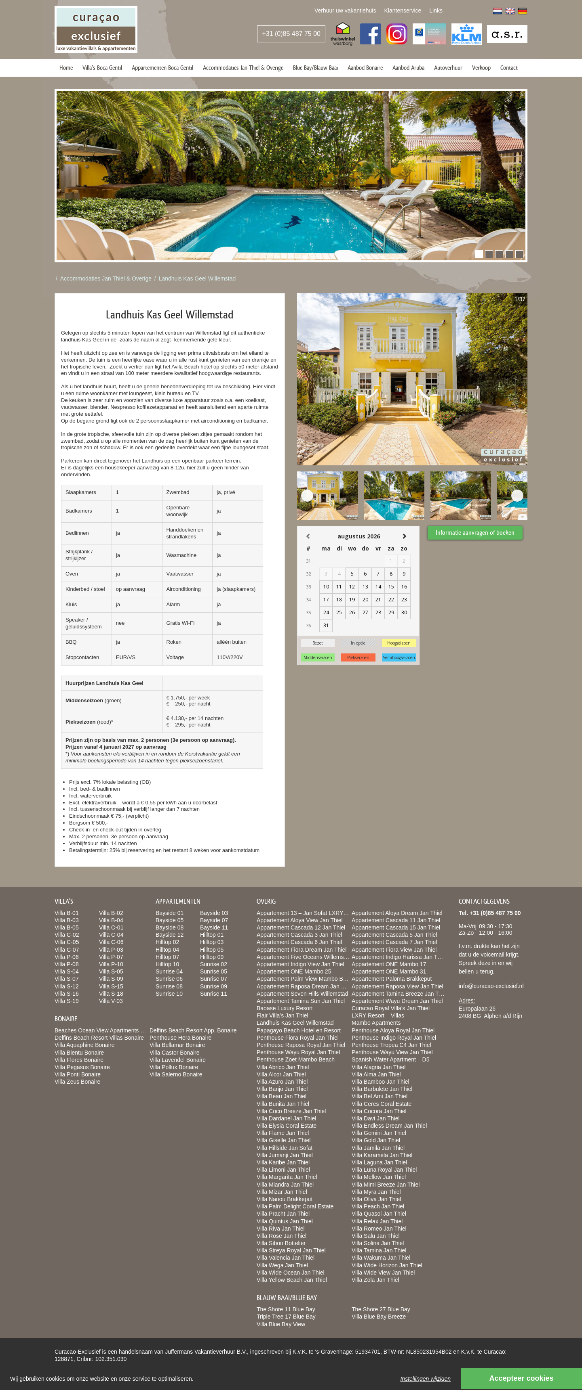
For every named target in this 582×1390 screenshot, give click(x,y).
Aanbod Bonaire (365, 67)
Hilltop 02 (167, 942)
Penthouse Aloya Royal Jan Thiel (393, 1030)
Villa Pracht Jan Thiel (283, 1213)
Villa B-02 (111, 913)
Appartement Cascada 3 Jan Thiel (299, 935)
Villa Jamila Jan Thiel (378, 1148)
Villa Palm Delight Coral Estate (295, 1206)
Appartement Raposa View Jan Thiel (397, 986)
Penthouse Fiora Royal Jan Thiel (298, 1037)
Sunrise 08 (169, 986)
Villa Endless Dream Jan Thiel (389, 1125)
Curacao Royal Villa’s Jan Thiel (391, 1008)
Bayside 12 (169, 935)
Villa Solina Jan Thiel (378, 1243)
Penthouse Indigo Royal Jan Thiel (394, 1037)
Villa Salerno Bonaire (176, 1074)
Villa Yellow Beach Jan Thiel (292, 1280)
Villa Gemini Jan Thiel (379, 1133)
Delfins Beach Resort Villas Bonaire (99, 1037)
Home (66, 67)
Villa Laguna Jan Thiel (379, 1162)
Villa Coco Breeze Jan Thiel (291, 1111)
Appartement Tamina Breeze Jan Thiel (400, 993)
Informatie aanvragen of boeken (475, 532)
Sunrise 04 (169, 971)
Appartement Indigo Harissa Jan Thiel (399, 957)
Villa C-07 (67, 949)
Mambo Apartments (376, 1022)
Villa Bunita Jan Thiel (283, 1104)
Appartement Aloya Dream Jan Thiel (397, 913)
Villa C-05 (67, 942)
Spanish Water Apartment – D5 (390, 1059)
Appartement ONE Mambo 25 (294, 971)
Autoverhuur (448, 67)
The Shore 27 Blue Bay (381, 1309)
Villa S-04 (67, 971)
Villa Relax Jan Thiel (377, 1221)
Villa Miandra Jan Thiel (285, 1184)
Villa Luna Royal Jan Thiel (384, 1169)
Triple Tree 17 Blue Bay (286, 1316)
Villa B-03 (67, 920)
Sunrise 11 (213, 993)
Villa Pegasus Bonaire (82, 1067)
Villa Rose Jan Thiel (281, 1236)
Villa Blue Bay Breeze (379, 1316)
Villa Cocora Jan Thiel (379, 1111)
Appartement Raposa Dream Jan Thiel (305, 986)
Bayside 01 (169, 913)
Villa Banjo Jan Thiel (282, 1089)
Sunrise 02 (213, 964)
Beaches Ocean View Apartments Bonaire (107, 1030)
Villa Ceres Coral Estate (381, 1104)
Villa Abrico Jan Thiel (283, 1067)
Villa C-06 (111, 942)
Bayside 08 (169, 927)
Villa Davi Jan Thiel (376, 1118)
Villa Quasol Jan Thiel (379, 1213)
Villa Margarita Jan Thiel (287, 1177)
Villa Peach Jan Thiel (378, 1206)
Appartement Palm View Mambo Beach (306, 979)
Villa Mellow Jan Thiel (379, 1177)
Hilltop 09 (212, 957)
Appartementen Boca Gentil (162, 67)
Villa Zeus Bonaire (77, 1081)
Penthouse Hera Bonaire (180, 1037)
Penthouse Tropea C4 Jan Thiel (391, 1045)
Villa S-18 (111, 993)
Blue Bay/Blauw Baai (315, 67)
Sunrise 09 (213, 986)
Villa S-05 (111, 971)
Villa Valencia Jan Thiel (285, 1257)
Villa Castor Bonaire (174, 1052)
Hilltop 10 (167, 964)
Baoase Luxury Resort (285, 1008)
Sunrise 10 (169, 993)
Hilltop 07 (167, 957)
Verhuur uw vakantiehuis (345, 10)
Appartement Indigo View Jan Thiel (300, 964)
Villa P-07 (111, 957)
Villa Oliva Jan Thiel (376, 1199)
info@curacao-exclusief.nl (491, 986)
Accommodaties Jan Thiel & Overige (243, 67)
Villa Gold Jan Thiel (376, 1140)
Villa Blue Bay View (281, 1324)
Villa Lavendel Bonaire (178, 1060)
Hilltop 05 (212, 949)
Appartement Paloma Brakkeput (392, 979)
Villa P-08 (67, 964)
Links (436, 10)
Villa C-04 (111, 935)
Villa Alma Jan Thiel (376, 1074)
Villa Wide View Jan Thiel (383, 1272)
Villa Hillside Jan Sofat (284, 1148)
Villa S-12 (67, 986)
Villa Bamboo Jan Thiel (380, 1081)
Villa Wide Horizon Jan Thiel (387, 1265)
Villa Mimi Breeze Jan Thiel (386, 1184)
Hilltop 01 (212, 935)
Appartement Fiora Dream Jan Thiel (301, 949)
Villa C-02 (67, 935)
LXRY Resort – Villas (378, 1015)
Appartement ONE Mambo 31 (389, 971)
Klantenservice (402, 10)
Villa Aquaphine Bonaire (84, 1045)
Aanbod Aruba (408, 67)
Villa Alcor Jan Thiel (281, 1074)
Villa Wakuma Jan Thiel (381, 1257)
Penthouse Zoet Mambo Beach (296, 1059)
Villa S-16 (67, 993)
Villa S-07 (67, 979)
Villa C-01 (111, 927)
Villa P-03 (111, 949)
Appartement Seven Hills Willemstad (302, 993)
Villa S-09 (111, 979)
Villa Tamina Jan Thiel (379, 1250)
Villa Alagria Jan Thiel (378, 1067)
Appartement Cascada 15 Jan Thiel (396, 927)
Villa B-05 (67, 927)
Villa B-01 (67, 913)
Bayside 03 (214, 913)
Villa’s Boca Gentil (102, 67)
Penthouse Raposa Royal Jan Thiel (301, 1045)
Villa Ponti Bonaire (78, 1074)
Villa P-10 (111, 964)
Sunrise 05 (213, 971)
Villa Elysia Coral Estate (286, 1125)
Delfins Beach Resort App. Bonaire (193, 1030)
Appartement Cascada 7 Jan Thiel (394, 942)
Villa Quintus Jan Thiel (285, 1221)
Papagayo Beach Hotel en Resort (299, 1030)
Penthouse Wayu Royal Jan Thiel (298, 1052)
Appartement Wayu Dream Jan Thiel (397, 1001)
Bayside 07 (214, 920)
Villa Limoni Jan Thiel (283, 1169)
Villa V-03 (111, 1001)
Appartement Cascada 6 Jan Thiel (299, 942)
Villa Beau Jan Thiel (281, 1096)
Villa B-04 (111, 920)
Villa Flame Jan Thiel (283, 1133)
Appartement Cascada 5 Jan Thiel (394, 935)
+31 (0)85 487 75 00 (291, 33)
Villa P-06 (67, 957)
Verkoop (481, 67)
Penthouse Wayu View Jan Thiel (392, 1052)
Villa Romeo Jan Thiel (379, 1228)
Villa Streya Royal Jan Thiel (291, 1250)
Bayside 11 (214, 927)
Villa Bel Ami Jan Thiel (379, 1096)
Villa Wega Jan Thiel (282, 1265)
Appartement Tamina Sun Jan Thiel (301, 1001)
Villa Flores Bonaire (79, 1060)
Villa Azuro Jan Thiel (282, 1081)
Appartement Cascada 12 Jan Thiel (301, 927)
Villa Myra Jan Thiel (376, 1192)
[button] (479, 254)
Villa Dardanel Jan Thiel (286, 1118)
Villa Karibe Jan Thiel (283, 1162)
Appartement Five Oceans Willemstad (304, 957)
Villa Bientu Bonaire (79, 1052)
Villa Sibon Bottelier (281, 1243)
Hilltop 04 (167, 949)
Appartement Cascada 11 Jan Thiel (396, 920)
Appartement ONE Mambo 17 (389, 964)
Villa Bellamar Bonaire (177, 1045)
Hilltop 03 (212, 942)
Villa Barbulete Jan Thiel (382, 1089)
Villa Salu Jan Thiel (376, 1236)
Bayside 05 (169, 920)
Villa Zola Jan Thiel (375, 1280)
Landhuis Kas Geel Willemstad (197, 278)
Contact (509, 67)
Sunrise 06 (169, 979)
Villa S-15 (111, 986)
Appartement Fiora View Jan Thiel (394, 949)
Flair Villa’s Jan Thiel (282, 1015)
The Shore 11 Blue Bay (286, 1309)
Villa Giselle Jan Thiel (283, 1140)
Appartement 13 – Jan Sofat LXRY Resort (309, 913)
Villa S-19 (67, 1001)
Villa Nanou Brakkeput (284, 1199)
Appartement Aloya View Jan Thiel (300, 920)
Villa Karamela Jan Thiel (382, 1155)
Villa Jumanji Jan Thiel (285, 1155)
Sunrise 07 (213, 979)
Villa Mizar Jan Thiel (282, 1192)
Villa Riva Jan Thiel (281, 1228)
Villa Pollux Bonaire (174, 1067)
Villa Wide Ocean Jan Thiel (291, 1272)
